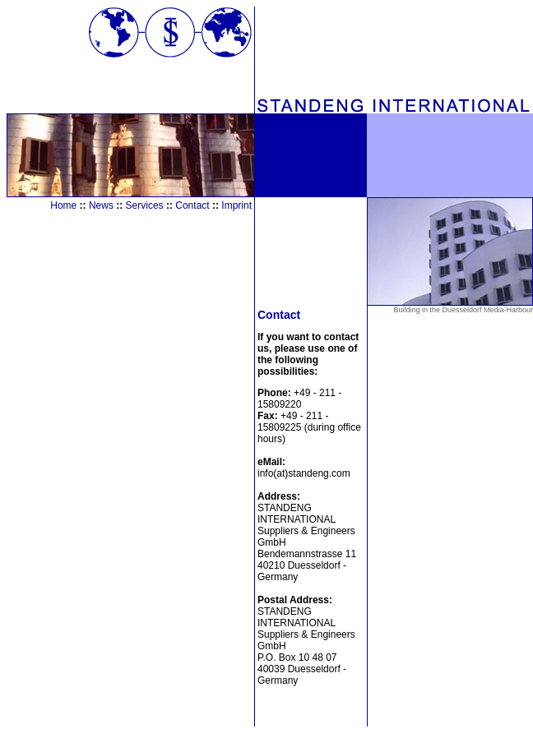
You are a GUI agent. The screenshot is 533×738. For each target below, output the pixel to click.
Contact (192, 205)
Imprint (236, 205)
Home (63, 205)
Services (145, 205)
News (101, 205)
